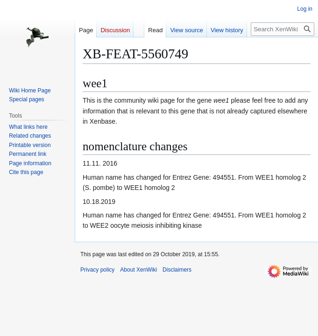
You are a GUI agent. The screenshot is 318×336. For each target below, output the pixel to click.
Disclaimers (177, 269)
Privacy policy (97, 269)
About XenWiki (138, 269)
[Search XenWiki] (282, 29)
